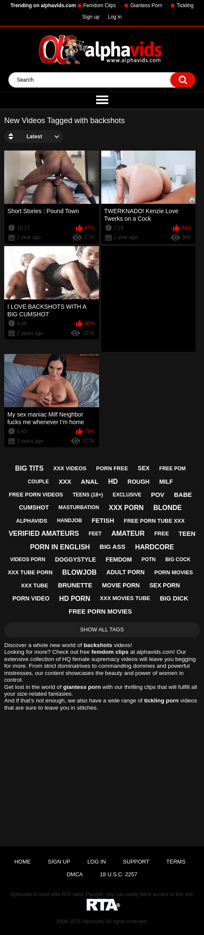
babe (183, 494)
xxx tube (34, 585)
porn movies (173, 572)
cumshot (34, 507)
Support (136, 861)
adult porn (125, 572)
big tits (29, 468)
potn (149, 559)
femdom (119, 559)
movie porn (121, 585)
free (161, 533)
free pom (172, 469)
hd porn (74, 598)
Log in (115, 17)
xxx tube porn (30, 572)
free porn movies (100, 611)
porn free (112, 468)
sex (144, 468)
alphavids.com (155, 652)
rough (139, 481)
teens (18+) (87, 495)
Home (22, 861)
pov (157, 494)
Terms (176, 861)
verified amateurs (43, 533)
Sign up (90, 17)
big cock (178, 559)
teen (187, 533)
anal (90, 481)
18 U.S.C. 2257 (118, 874)
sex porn (164, 585)
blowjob (79, 572)
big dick (174, 598)
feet (95, 534)
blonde (167, 507)
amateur (128, 533)
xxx (65, 481)
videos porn (27, 559)
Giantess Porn (146, 5)
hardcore (154, 547)
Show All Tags (102, 629)
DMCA (75, 874)
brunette (75, 585)
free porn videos (36, 494)
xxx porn (126, 507)
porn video (30, 598)
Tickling (185, 5)
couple (38, 482)
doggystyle (75, 559)
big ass (112, 546)
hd (113, 481)
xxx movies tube (125, 598)
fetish (102, 520)
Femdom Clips (99, 5)
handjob (69, 521)
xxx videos (69, 468)
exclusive (127, 495)
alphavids (31, 521)
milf (166, 481)
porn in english (60, 547)
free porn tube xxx (154, 521)
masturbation (79, 507)
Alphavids (93, 921)
